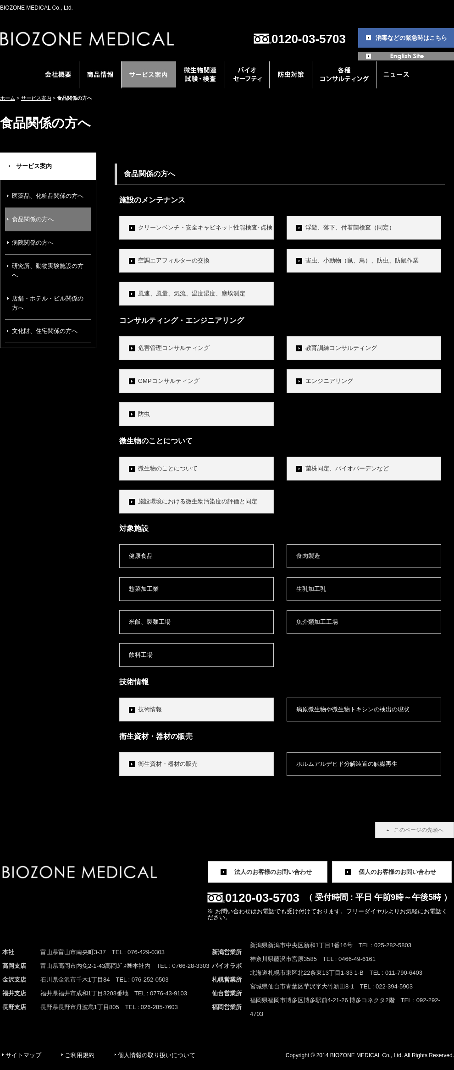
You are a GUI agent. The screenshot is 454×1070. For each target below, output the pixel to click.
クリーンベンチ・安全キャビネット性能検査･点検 (205, 227)
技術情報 (150, 709)
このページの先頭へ (418, 830)
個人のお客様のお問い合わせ (397, 871)
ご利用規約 (79, 1055)
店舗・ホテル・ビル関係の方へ (47, 303)
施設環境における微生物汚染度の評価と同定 (197, 501)
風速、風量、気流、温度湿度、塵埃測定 (191, 293)
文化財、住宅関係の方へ (45, 331)
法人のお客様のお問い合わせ (273, 871)
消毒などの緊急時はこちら (411, 37)
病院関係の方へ (33, 242)
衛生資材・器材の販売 (168, 763)
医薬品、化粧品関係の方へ (47, 195)
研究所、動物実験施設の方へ (47, 270)
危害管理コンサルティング (174, 347)
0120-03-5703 (308, 39)
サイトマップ (23, 1055)
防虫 (144, 413)
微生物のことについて (168, 468)
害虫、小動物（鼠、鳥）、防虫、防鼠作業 (362, 260)
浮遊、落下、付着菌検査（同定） (350, 227)
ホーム (7, 98)
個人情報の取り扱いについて (156, 1055)
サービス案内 (36, 98)
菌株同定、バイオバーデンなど (347, 468)
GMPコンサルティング (168, 380)
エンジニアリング (329, 380)
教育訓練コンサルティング (341, 347)
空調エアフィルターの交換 (174, 260)
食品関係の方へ (33, 219)
